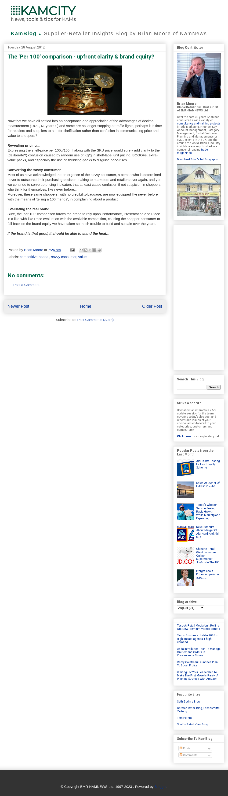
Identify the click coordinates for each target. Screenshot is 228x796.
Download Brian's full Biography (197, 159)
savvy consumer (63, 257)
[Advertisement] (199, 297)
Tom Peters (184, 718)
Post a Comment (26, 285)
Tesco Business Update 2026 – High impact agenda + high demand (197, 639)
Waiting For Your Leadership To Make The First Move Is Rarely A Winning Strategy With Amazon (197, 676)
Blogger (160, 787)
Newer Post (18, 306)
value (82, 257)
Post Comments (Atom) (95, 320)
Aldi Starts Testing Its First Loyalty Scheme (208, 464)
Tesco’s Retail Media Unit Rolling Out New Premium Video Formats (198, 627)
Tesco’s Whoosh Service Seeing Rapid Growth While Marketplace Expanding (208, 511)
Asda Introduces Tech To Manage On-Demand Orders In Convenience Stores (199, 652)
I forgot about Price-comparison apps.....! (207, 574)
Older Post (152, 306)
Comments (189, 755)
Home (85, 306)
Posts (185, 748)
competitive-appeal (34, 257)
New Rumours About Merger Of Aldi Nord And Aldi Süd (207, 532)
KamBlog (27, 33)
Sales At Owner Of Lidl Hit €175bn (208, 484)
